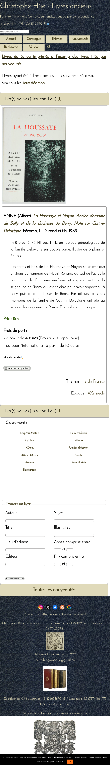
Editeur (11, 557)
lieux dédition (33, 83)
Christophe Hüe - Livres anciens (46, 6)
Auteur (11, 513)
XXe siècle (96, 393)
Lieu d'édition (16, 542)
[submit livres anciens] (32, 32)
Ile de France (93, 381)
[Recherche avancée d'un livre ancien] (14, 578)
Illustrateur (63, 527)
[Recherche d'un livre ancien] (14, 31)
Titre (9, 527)
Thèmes (72, 381)
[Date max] (69, 549)
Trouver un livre (18, 504)
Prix (57, 557)
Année (59, 542)
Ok (70, 762)
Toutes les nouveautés (54, 590)
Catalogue (33, 39)
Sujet (58, 513)
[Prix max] (69, 564)
